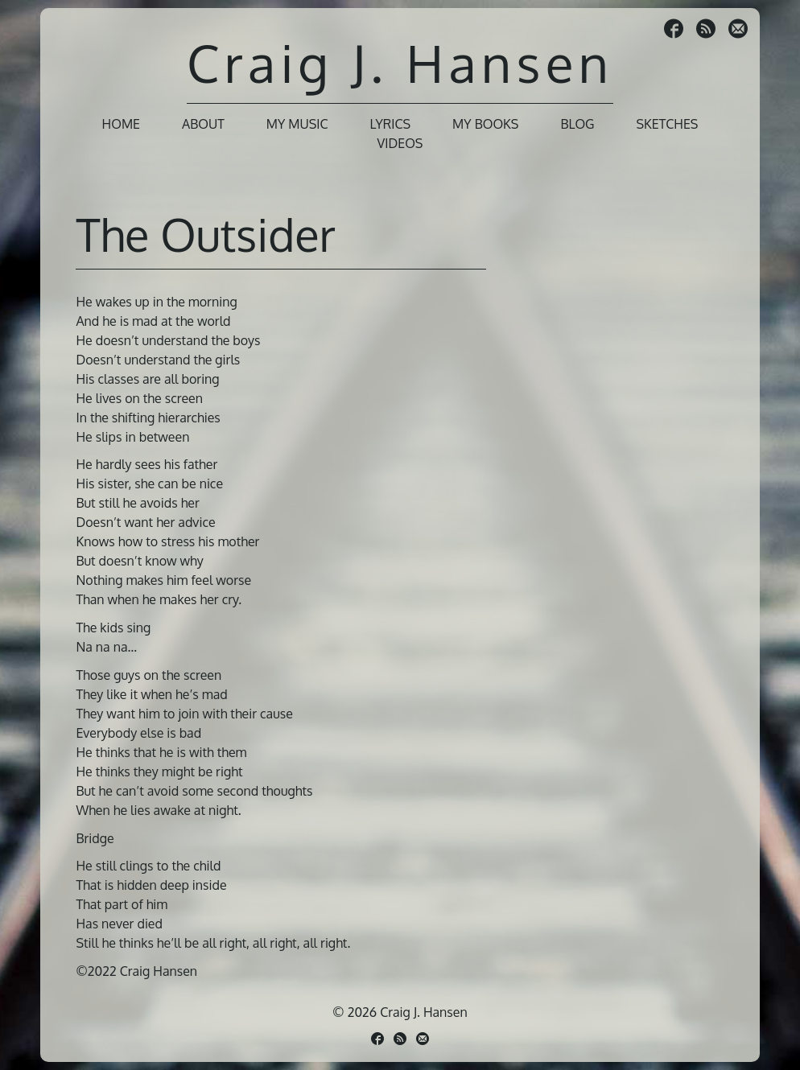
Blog (577, 124)
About (203, 124)
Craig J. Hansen (400, 62)
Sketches (668, 124)
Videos (400, 143)
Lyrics (390, 124)
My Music (297, 124)
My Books (485, 124)
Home (121, 124)
